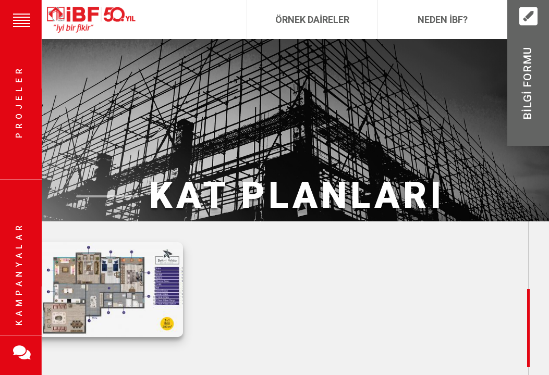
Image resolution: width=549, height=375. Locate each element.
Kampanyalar (19, 273)
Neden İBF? (443, 19)
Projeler (19, 102)
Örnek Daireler (312, 19)
